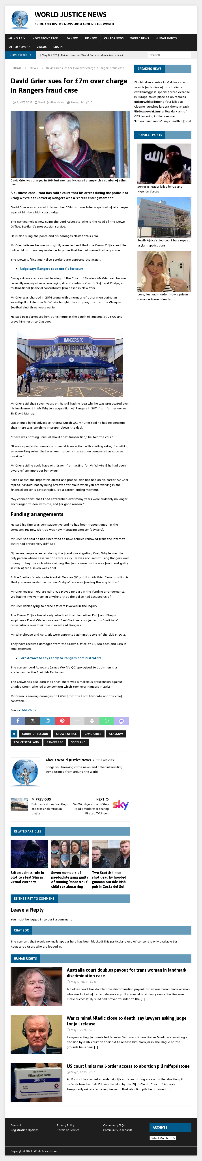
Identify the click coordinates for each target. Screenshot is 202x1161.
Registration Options (24, 1130)
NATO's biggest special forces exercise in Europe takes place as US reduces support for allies (162, 97)
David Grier (92, 734)
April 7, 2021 (24, 102)
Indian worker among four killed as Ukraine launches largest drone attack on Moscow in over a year (161, 106)
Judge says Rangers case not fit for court (51, 268)
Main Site (15, 38)
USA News (71, 38)
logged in (36, 919)
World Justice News (51, 102)
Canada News (113, 38)
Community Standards (117, 1130)
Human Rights (166, 38)
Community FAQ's (114, 1125)
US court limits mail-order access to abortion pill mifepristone (128, 1066)
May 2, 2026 (79, 1072)
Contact (16, 1125)
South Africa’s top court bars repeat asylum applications (163, 243)
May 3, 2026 (79, 1030)
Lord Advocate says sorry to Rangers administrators (60, 658)
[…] (143, 999)
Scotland (78, 742)
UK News (91, 38)
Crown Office (66, 734)
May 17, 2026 (79, 982)
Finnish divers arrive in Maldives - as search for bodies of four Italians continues (160, 87)
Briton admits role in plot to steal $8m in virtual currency (27, 877)
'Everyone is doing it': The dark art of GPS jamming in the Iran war (160, 114)
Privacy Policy (65, 1125)
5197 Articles (105, 760)
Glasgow (116, 734)
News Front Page (45, 38)
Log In (58, 47)
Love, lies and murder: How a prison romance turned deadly (162, 297)
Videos (42, 47)
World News (139, 38)
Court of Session (35, 734)
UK (82, 102)
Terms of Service (68, 1130)
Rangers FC (55, 742)
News (75, 102)
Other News (17, 47)
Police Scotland (26, 742)
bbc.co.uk (29, 710)
